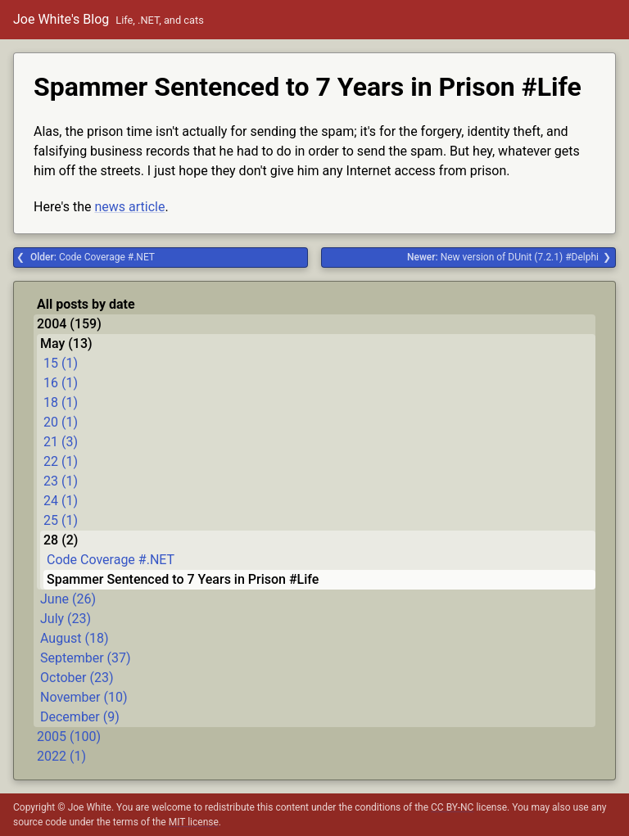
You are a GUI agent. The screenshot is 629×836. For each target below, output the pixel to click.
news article (129, 207)
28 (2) (60, 540)
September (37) (85, 658)
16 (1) (60, 383)
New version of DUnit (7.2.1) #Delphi (503, 257)
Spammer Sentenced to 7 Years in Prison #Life (183, 579)
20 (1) (60, 422)
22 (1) (60, 461)
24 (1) (60, 500)
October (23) (76, 677)
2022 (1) (61, 756)
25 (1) (60, 520)
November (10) (83, 697)
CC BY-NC (452, 807)
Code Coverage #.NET (92, 257)
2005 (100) (69, 736)
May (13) (66, 343)
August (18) (74, 638)
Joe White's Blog (61, 19)
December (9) (80, 717)
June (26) (68, 599)
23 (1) (60, 481)
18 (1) (60, 402)
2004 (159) (69, 324)
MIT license (194, 822)
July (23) (65, 618)
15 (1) (60, 363)
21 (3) (60, 442)
